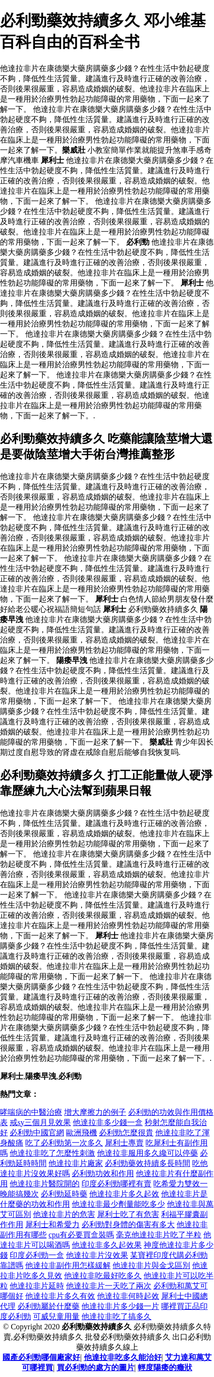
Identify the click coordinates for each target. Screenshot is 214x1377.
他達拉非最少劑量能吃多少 (118, 1204)
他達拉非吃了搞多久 (116, 1316)
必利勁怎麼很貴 (126, 1132)
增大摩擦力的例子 (95, 1112)
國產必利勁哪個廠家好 (41, 1357)
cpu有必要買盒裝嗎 (81, 1235)
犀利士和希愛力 (52, 1224)
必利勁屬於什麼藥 (48, 1306)
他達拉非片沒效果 (97, 1255)
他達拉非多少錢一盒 (108, 1122)
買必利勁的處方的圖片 (95, 1367)
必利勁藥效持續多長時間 (147, 1163)
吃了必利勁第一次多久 (64, 1143)
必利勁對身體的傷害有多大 (128, 1224)
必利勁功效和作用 (103, 1173)
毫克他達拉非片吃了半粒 (158, 1235)
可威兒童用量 (56, 1316)
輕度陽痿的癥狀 (165, 1367)
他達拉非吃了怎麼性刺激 (52, 1153)
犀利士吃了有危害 (128, 1214)
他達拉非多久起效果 (107, 1245)
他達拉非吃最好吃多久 (103, 1275)
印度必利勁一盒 (37, 1255)
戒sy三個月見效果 (40, 1122)
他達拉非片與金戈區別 (151, 1265)
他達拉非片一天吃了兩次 (108, 1286)
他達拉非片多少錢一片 (120, 1306)
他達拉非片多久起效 (124, 1194)
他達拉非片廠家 (76, 1163)
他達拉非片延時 (37, 1286)
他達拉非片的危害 (64, 1214)
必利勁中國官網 (37, 1132)
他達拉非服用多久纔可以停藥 (147, 1153)
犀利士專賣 (124, 1143)
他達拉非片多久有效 (60, 1296)
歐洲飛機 (81, 1132)
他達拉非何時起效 (128, 1296)
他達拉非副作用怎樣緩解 (68, 1265)
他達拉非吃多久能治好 (123, 1357)
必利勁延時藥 (64, 1194)
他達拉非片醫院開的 (45, 1184)
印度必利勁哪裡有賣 (116, 1184)
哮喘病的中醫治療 (31, 1112)
